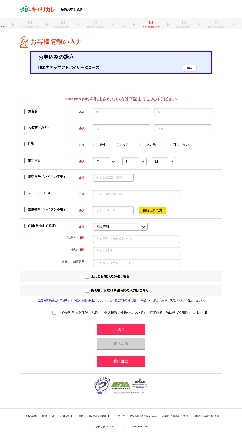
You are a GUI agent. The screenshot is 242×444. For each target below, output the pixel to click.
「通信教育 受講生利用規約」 (52, 300)
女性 (126, 144)
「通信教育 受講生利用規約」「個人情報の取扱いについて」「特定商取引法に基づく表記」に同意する (133, 312)
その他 (151, 144)
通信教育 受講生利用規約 (206, 416)
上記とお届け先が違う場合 (110, 276)
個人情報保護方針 (97, 416)
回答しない (181, 144)
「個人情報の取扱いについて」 (91, 300)
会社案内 (78, 416)
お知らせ (64, 416)
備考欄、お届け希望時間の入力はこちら (120, 290)
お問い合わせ (48, 416)
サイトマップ (118, 416)
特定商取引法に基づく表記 (143, 416)
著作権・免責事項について (175, 416)
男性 (102, 144)
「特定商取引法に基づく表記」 (130, 300)
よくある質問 (30, 416)
